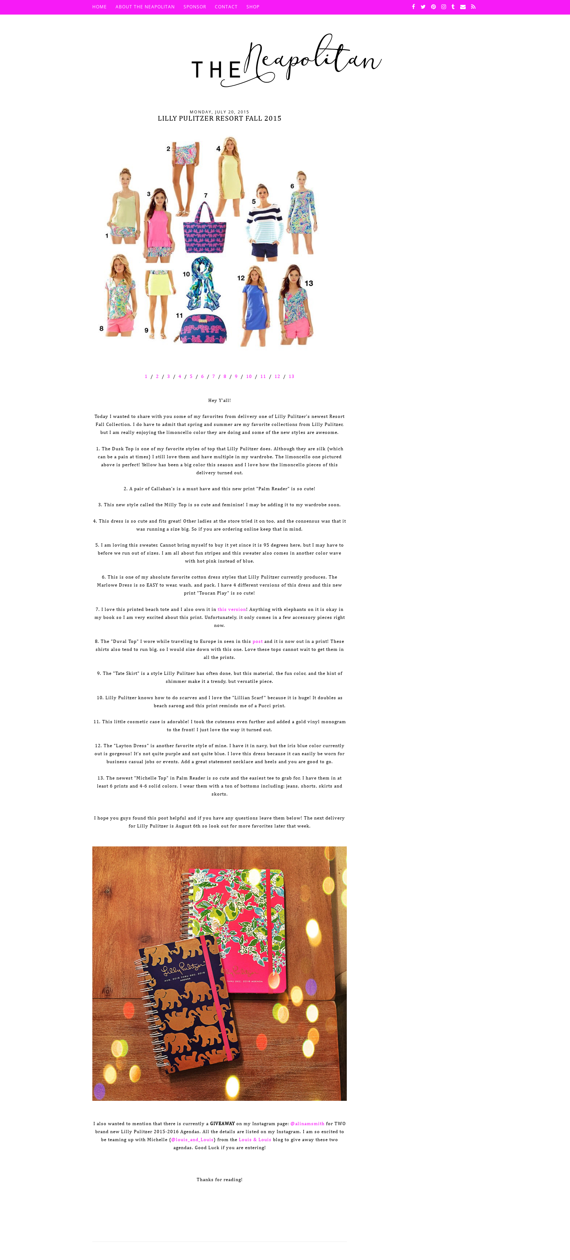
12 (277, 376)
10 (249, 376)
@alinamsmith (307, 1124)
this (222, 609)
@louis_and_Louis (192, 1140)
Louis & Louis (255, 1140)
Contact (226, 7)
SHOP (253, 7)
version (236, 609)
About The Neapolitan (145, 7)
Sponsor (195, 7)
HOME (99, 7)
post (258, 641)
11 (263, 376)
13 (291, 376)
